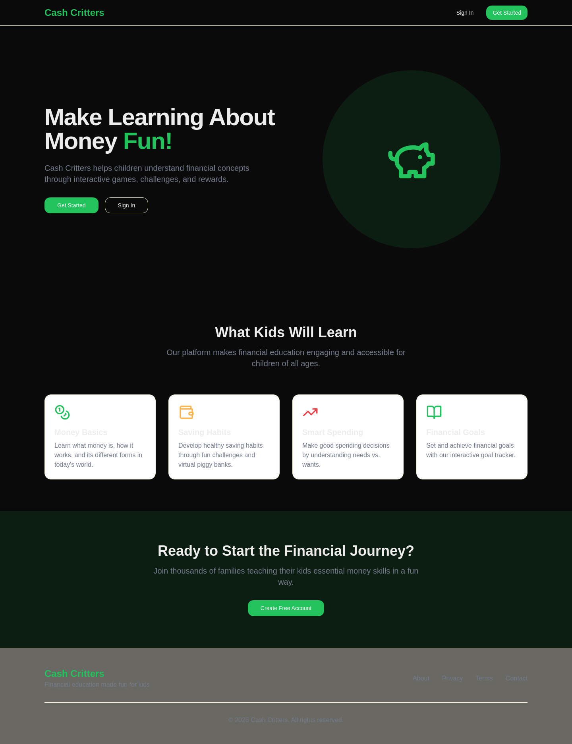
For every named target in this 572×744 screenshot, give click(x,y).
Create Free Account (286, 608)
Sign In (465, 13)
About (421, 678)
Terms (484, 678)
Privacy (452, 678)
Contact (517, 678)
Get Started (507, 13)
